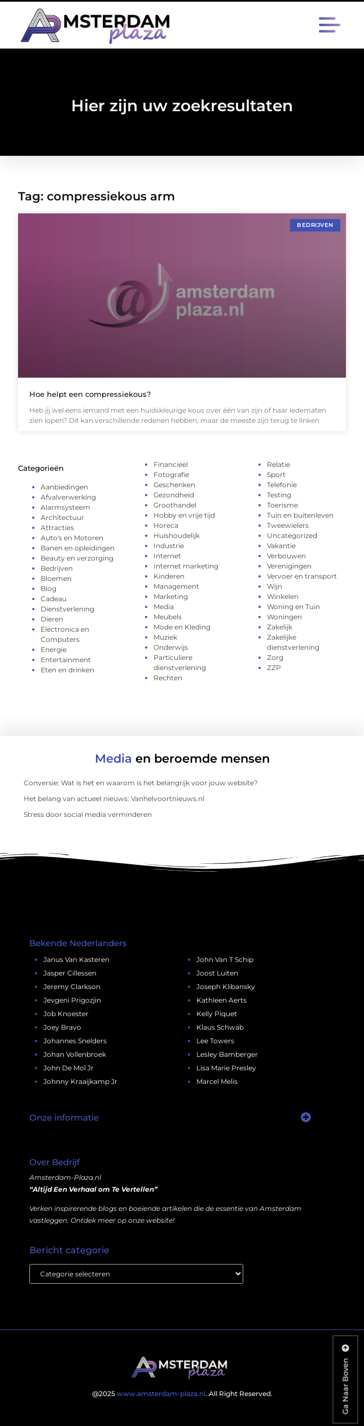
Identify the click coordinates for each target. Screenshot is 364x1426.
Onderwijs (171, 647)
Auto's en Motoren (72, 537)
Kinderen (169, 576)
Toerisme (282, 505)
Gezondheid (174, 495)
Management (176, 586)
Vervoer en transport (302, 576)
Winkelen (283, 596)
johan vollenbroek (74, 1054)
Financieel (171, 464)
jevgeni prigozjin (72, 1000)
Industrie (169, 545)
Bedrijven (57, 568)
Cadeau (54, 598)
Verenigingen (289, 566)
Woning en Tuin (293, 606)
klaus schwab (220, 1027)
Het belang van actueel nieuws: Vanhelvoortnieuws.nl (114, 798)
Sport (276, 474)
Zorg (275, 657)
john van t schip (224, 959)
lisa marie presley (226, 1068)
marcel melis (217, 1081)
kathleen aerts (221, 1000)
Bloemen (56, 578)
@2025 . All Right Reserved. (182, 1393)
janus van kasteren (76, 959)
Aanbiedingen (64, 487)
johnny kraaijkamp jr (80, 1081)
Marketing (171, 596)
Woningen (284, 617)
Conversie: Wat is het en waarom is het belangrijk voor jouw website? (141, 782)
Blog (48, 588)
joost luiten (217, 973)
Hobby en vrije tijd (184, 515)
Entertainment (66, 659)
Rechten (168, 677)
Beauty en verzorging (77, 558)
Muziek (165, 637)
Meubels (168, 617)
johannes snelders (75, 1040)
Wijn (274, 586)
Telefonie (282, 484)
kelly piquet (216, 1013)
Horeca (166, 525)
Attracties (57, 527)
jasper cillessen (70, 973)
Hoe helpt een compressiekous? (90, 394)
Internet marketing (186, 566)
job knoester (66, 1013)
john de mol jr (68, 1068)
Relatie (278, 464)
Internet (167, 556)
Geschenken (174, 484)
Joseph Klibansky (225, 986)
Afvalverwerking (68, 497)
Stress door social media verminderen (88, 814)
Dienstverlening (67, 609)
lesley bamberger (227, 1054)
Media (164, 606)
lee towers (215, 1040)
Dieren (52, 619)
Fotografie (171, 474)
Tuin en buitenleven (300, 515)
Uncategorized (292, 535)
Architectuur (62, 517)
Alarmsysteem (65, 507)
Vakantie (281, 545)
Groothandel (175, 505)
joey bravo (62, 1027)
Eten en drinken (67, 670)
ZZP (274, 667)
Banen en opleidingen (78, 548)
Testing (279, 495)
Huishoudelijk (177, 535)
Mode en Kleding (182, 627)
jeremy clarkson (71, 986)
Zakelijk (279, 627)
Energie (54, 649)
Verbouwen (286, 556)
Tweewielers (288, 525)
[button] (330, 26)
